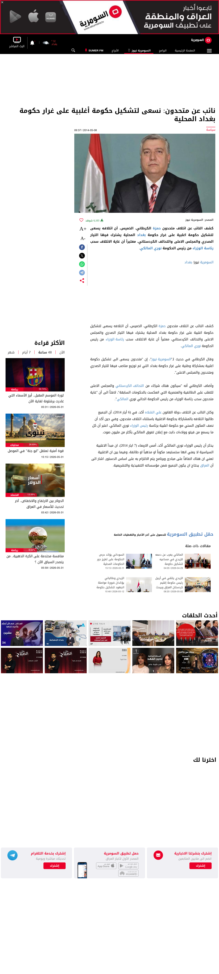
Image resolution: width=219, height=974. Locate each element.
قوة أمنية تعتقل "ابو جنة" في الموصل (36, 451)
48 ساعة (45, 352)
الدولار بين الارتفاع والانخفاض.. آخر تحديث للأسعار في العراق (39, 504)
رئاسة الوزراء (203, 248)
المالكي (122, 399)
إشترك (54, 866)
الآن (62, 352)
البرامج (163, 50)
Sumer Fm (96, 50)
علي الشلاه (153, 412)
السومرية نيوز (139, 50)
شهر (11, 352)
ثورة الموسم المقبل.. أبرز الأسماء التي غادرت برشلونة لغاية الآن (36, 398)
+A (83, 229)
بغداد (141, 235)
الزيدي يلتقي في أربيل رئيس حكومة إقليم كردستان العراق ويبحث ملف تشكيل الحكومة (169, 585)
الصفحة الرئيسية (185, 50)
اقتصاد (14, 495)
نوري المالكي (151, 248)
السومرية (206, 262)
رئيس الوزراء (139, 425)
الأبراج (115, 50)
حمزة (157, 228)
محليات (14, 445)
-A (83, 238)
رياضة (14, 389)
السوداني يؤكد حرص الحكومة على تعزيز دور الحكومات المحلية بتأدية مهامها (110, 561)
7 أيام (26, 352)
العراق (204, 465)
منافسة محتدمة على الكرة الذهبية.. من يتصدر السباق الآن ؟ (35, 559)
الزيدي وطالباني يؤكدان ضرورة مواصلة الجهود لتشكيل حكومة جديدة (110, 585)
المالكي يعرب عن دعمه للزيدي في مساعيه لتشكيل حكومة (169, 559)
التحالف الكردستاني (130, 386)
